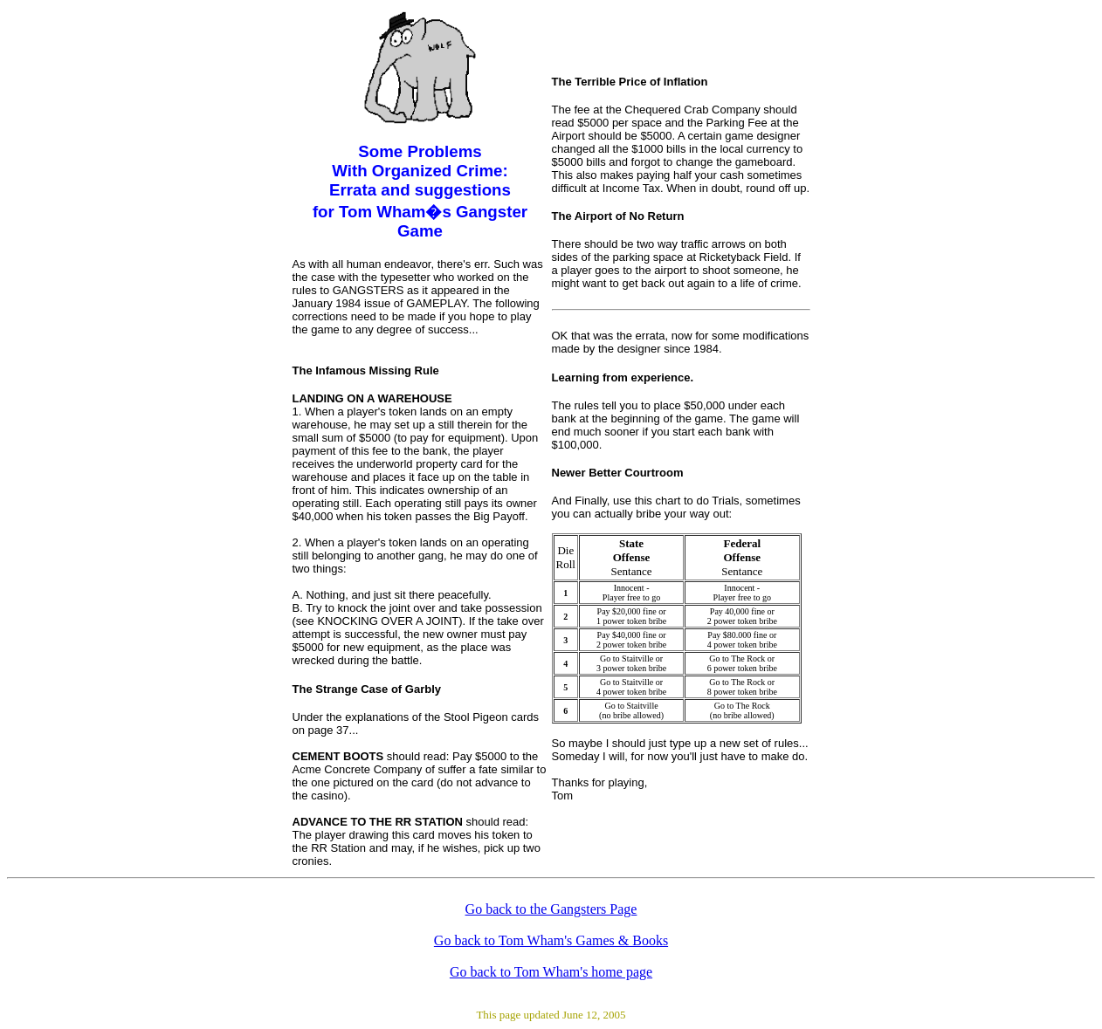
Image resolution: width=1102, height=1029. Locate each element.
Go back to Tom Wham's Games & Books (551, 940)
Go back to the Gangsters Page (551, 909)
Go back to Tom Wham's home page (551, 971)
